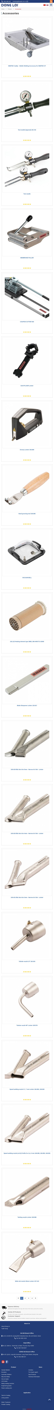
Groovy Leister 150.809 (27, 449)
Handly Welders (5, 1370)
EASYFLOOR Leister (27, 385)
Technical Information (34, 1376)
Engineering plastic (6, 1385)
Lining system (5, 1397)
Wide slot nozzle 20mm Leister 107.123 (27, 1281)
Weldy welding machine (7, 1383)
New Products (32, 1374)
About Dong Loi (5, 1326)
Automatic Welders (6, 1374)
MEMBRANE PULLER (27, 257)
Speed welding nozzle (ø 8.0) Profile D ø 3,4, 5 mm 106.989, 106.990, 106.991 (27, 1153)
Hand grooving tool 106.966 (27, 513)
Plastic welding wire (6, 1388)
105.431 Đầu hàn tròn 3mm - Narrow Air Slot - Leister (27, 897)
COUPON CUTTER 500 (27, 321)
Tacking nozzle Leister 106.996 (27, 1217)
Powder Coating (5, 1404)
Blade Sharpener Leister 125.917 (27, 705)
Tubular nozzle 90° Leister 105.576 (27, 1025)
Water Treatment (5, 1402)
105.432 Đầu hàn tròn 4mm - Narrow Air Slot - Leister (27, 833)
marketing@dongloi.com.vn (19, 1)
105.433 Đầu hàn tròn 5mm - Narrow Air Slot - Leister (27, 769)
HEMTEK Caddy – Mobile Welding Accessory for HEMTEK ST (27, 66)
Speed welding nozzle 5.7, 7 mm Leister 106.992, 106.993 (27, 1089)
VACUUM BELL (27, 577)
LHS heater (4, 1381)
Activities (30, 1370)
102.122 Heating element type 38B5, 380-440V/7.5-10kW (27, 641)
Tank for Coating (5, 1395)
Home (2, 9)
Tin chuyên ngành (33, 1372)
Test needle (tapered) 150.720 (27, 130)
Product (10, 9)
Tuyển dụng (4, 1328)
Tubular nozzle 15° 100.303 (27, 961)
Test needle (27, 194)
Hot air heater (5, 1379)
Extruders (4, 1372)
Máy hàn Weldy (5, 1376)
